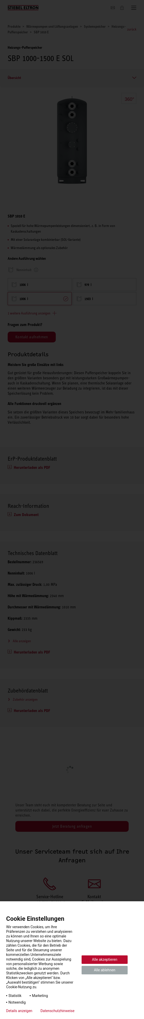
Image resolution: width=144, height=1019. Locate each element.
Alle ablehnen (104, 970)
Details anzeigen (19, 1011)
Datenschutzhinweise (57, 1011)
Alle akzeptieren (104, 959)
